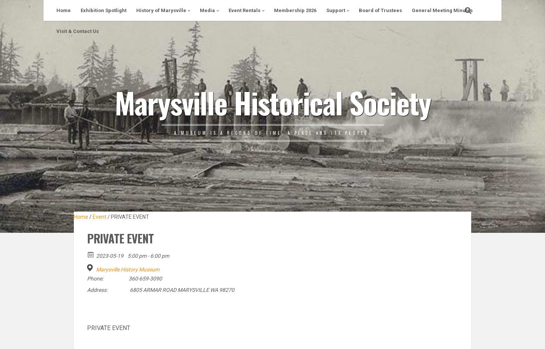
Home (63, 10)
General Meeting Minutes (442, 10)
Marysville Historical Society (273, 102)
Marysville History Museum (127, 269)
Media (207, 10)
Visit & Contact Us (77, 31)
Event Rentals (244, 10)
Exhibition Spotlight (103, 10)
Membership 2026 (295, 10)
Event (99, 217)
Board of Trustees (380, 10)
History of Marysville (161, 10)
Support (335, 10)
